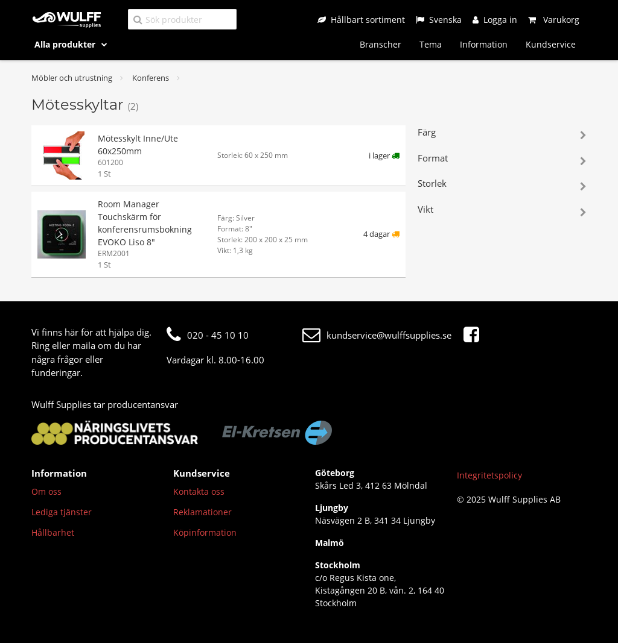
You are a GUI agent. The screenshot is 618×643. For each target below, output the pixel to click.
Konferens (150, 77)
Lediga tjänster (61, 512)
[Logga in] (495, 19)
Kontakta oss (199, 491)
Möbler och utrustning (71, 77)
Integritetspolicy (489, 475)
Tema (430, 44)
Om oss (46, 491)
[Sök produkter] (182, 19)
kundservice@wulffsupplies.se (376, 335)
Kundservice (551, 44)
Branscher (380, 44)
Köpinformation (205, 532)
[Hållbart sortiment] (361, 19)
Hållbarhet (52, 532)
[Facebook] (474, 335)
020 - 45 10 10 (208, 335)
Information (484, 44)
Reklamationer (202, 512)
